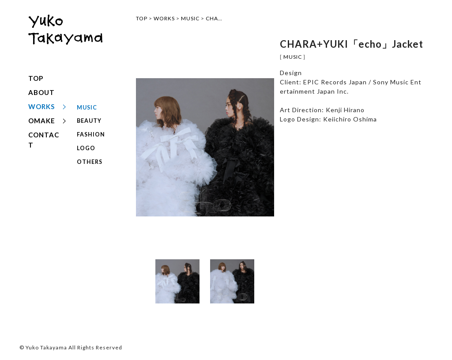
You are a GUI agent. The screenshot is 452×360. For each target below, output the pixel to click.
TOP (35, 78)
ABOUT (41, 92)
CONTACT (43, 140)
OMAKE (41, 121)
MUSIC (87, 107)
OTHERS (89, 150)
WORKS (41, 106)
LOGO (85, 139)
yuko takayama (65, 38)
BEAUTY (89, 118)
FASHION (90, 128)
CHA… (214, 18)
